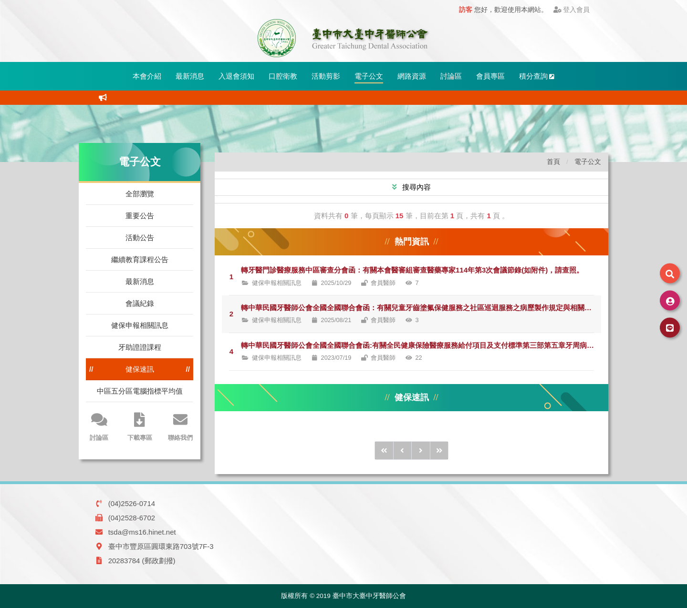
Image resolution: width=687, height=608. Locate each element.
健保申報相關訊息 (139, 325)
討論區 (451, 76)
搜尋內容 (415, 187)
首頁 (553, 161)
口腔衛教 (283, 76)
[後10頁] (439, 450)
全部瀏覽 (139, 194)
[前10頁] (384, 450)
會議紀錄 (139, 303)
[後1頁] (420, 450)
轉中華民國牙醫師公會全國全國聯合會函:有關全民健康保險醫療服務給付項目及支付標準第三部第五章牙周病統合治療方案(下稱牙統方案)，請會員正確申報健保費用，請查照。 (421, 345)
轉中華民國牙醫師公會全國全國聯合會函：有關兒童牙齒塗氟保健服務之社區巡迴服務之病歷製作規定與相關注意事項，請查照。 (421, 308)
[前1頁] (402, 450)
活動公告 (139, 237)
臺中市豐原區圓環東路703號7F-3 (161, 546)
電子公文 (368, 76)
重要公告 (139, 216)
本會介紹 (147, 76)
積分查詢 (537, 76)
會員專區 (490, 76)
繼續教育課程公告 (139, 259)
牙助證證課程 (139, 347)
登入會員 (571, 9)
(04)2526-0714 (131, 503)
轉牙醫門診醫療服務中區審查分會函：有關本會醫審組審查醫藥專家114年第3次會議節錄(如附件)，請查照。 (412, 270)
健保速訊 (139, 369)
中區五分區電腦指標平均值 (140, 391)
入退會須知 (236, 76)
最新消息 (190, 76)
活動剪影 (326, 76)
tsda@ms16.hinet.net (142, 532)
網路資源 (411, 76)
